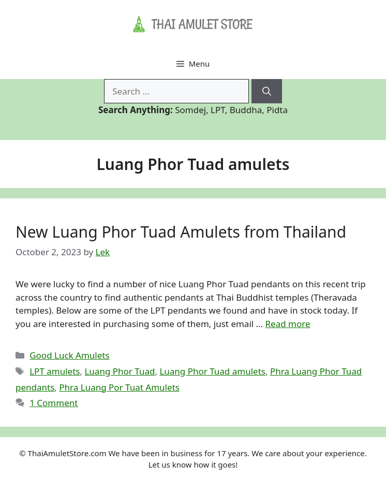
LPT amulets (54, 371)
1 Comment (53, 403)
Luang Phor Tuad (119, 371)
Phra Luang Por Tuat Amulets (119, 387)
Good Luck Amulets (69, 355)
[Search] (266, 91)
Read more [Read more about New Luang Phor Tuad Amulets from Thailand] (287, 324)
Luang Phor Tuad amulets (212, 371)
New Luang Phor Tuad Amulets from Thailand (181, 231)
